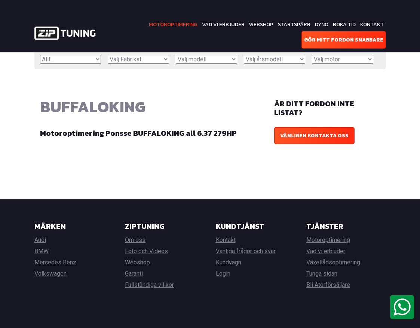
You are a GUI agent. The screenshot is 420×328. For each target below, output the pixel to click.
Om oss (135, 239)
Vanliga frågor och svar (246, 251)
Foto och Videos (146, 251)
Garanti (134, 273)
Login (223, 273)
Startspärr (294, 24)
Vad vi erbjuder (223, 24)
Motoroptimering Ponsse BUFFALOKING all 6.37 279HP (138, 133)
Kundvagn (228, 262)
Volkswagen (50, 273)
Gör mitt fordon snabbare (343, 40)
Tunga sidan (321, 273)
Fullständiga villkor (149, 284)
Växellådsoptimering (333, 262)
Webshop (261, 24)
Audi (40, 239)
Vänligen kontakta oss (314, 136)
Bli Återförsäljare (328, 284)
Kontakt (372, 24)
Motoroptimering (173, 24)
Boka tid (344, 24)
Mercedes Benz (55, 262)
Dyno (321, 24)
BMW (41, 251)
